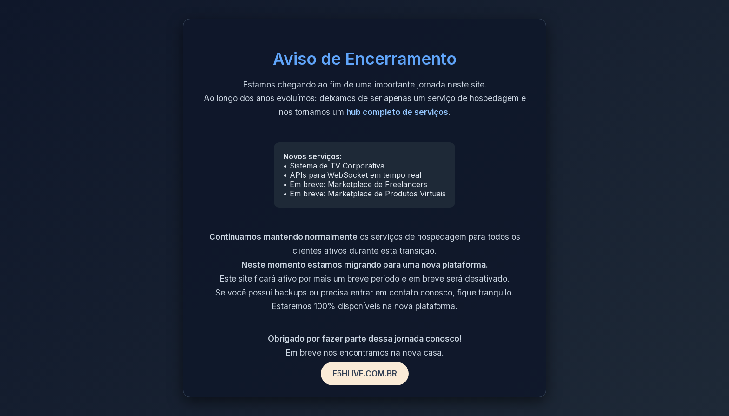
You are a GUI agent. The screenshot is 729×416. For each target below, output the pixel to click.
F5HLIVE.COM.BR (364, 373)
